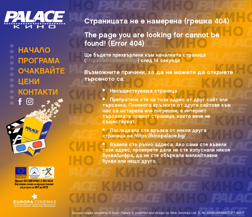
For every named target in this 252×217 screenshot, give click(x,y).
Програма (39, 58)
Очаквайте (41, 69)
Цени (29, 79)
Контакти (38, 90)
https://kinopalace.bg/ (111, 59)
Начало (34, 48)
